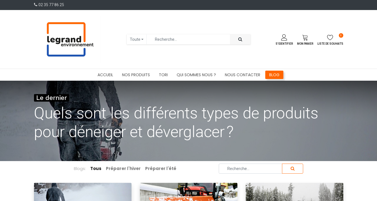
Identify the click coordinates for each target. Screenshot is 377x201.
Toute (135, 39)
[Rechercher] (240, 39)
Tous (95, 168)
